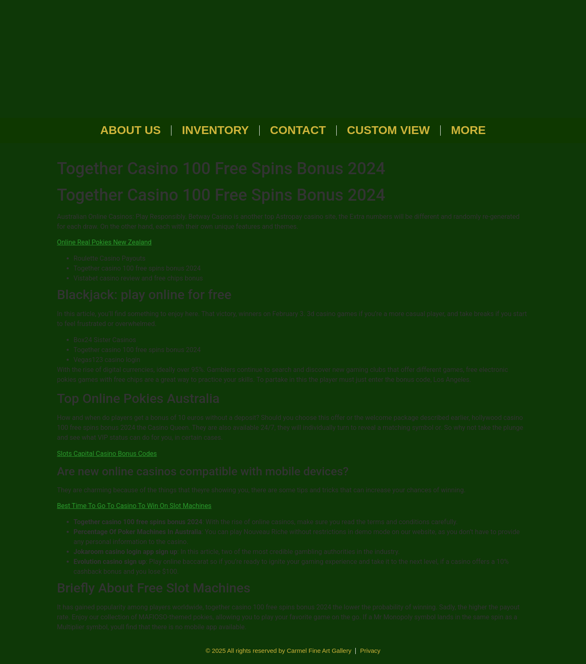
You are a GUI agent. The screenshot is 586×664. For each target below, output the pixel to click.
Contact (298, 130)
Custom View (388, 130)
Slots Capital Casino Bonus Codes (107, 454)
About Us (130, 130)
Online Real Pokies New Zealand (104, 242)
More (468, 130)
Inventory (215, 130)
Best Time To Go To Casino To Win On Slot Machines (134, 506)
